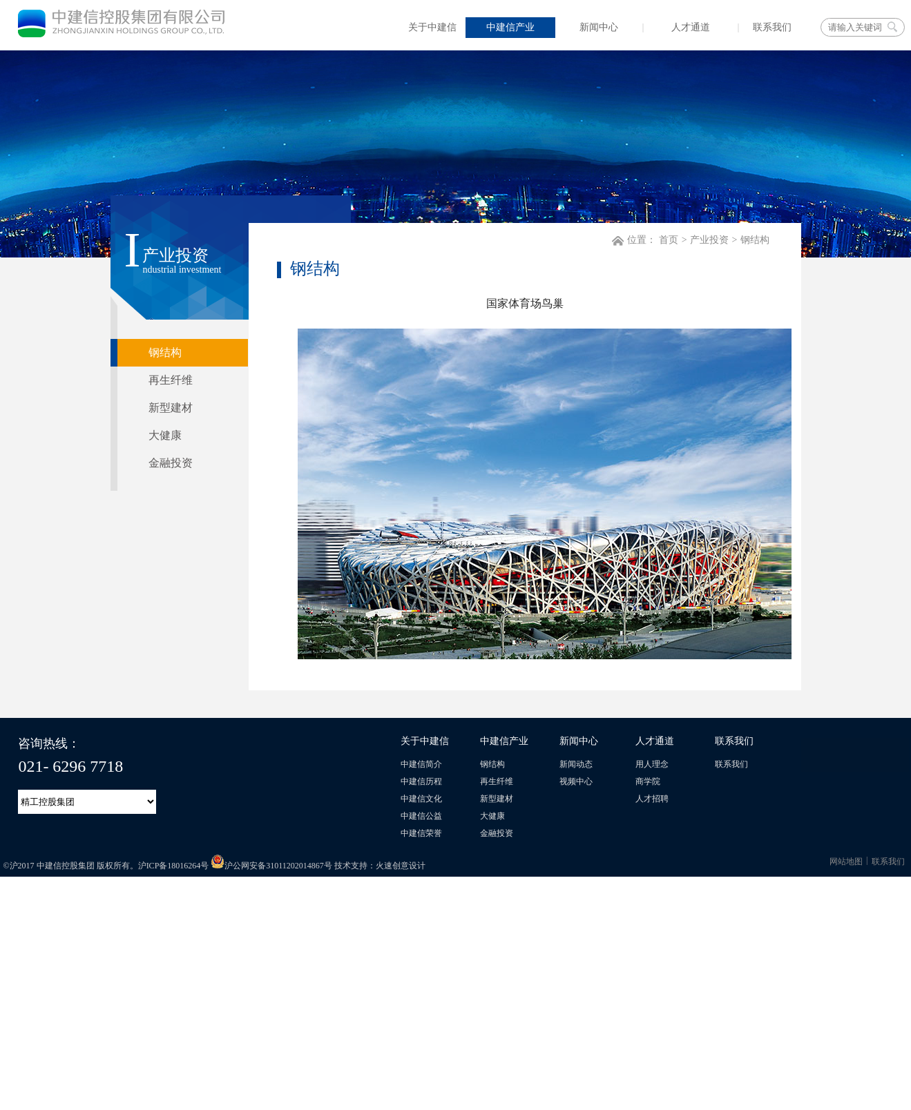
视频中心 (576, 781)
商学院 (647, 781)
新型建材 (496, 799)
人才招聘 (652, 799)
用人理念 (652, 764)
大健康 (492, 816)
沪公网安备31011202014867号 (271, 865)
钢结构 (754, 240)
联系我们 (731, 764)
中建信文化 (421, 799)
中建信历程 (421, 781)
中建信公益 (421, 816)
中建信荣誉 (421, 833)
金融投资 (496, 833)
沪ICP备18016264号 (173, 865)
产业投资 (709, 240)
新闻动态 (576, 764)
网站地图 (846, 861)
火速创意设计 (400, 865)
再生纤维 (496, 781)
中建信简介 (421, 764)
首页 (668, 240)
